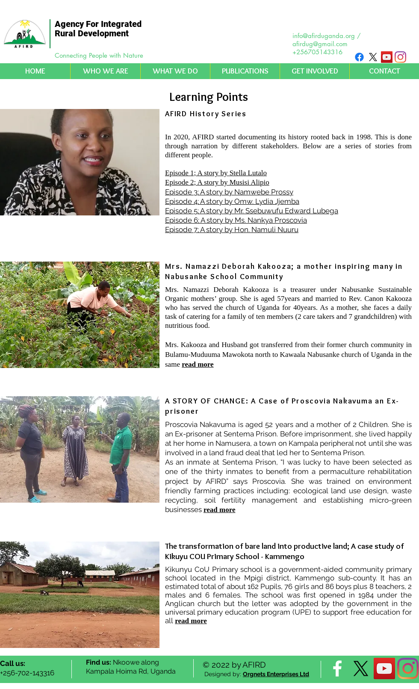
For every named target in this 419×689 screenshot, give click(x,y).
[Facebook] (359, 57)
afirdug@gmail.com (320, 44)
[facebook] (337, 668)
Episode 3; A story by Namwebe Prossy (229, 192)
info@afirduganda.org (323, 36)
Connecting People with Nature (99, 55)
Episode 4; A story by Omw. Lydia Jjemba (232, 201)
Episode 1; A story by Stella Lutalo (216, 173)
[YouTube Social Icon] (386, 57)
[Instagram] (400, 57)
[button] (105, 71)
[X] (373, 57)
